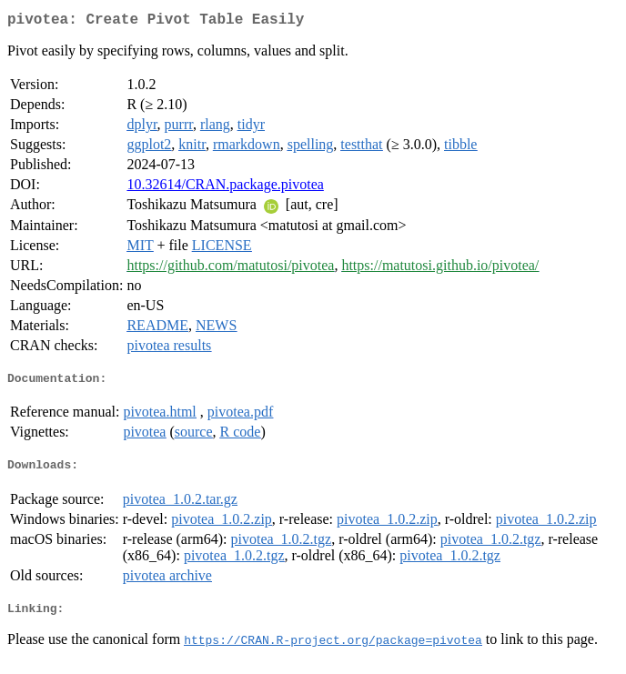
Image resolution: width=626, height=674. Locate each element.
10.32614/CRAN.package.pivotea (224, 188)
